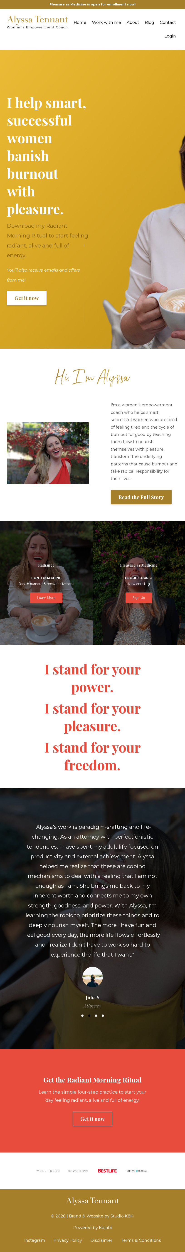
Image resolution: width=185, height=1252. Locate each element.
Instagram (34, 1240)
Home (80, 22)
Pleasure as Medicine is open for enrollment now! (92, 4)
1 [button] (82, 1016)
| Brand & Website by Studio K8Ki (100, 1216)
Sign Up (139, 598)
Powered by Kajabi (92, 1227)
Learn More (46, 598)
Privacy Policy (68, 1240)
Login (170, 36)
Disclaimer (101, 1240)
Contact (168, 22)
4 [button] (103, 1016)
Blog (149, 22)
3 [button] (96, 1016)
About (133, 22)
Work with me (106, 22)
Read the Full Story (141, 497)
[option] (92, 911)
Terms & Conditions (141, 1240)
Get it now (27, 298)
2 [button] (89, 1016)
